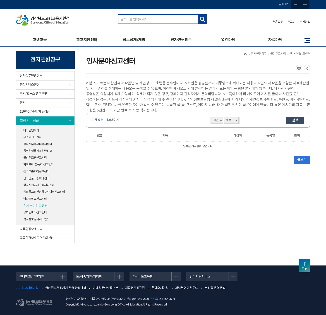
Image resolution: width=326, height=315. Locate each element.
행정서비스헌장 (29, 85)
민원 (22, 103)
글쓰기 (301, 160)
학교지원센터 (86, 40)
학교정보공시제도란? (35, 219)
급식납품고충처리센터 (36, 178)
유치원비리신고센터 (35, 212)
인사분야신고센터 (35, 205)
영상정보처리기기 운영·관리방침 (65, 288)
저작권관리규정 (135, 288)
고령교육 (40, 40)
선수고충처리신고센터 (36, 171)
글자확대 (304, 4)
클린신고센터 (29, 121)
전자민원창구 (181, 40)
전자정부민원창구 (31, 76)
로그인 (291, 22)
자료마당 (275, 40)
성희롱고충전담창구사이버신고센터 (44, 192)
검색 (295, 120)
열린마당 (228, 40)
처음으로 (278, 22)
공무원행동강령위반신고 (37, 151)
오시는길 (305, 22)
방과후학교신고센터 (35, 199)
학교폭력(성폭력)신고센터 (38, 164)
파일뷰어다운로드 (186, 288)
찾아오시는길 (159, 288)
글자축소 (295, 4)
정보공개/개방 (134, 40)
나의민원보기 (31, 130)
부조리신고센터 (32, 137)
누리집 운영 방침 (215, 288)
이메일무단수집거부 (105, 288)
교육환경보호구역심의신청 (36, 238)
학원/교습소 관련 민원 (34, 94)
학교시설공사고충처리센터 (38, 185)
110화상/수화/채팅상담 (35, 112)
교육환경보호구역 (31, 229)
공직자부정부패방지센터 (37, 144)
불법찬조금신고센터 (35, 158)
